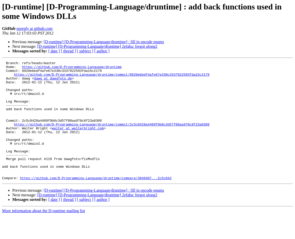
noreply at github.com (34, 28)
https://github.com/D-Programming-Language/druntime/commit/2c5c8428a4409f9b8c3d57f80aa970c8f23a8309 (111, 137)
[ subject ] (85, 51)
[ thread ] (68, 51)
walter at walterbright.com (78, 142)
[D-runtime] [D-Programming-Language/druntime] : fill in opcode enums (104, 42)
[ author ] (102, 51)
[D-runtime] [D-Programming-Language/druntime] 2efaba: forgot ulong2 (97, 46)
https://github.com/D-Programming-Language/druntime (72, 68)
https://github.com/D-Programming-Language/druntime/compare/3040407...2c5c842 (96, 201)
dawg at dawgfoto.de (53, 82)
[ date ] (54, 51)
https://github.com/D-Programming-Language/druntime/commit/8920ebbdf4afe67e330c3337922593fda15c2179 (111, 77)
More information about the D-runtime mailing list (43, 234)
